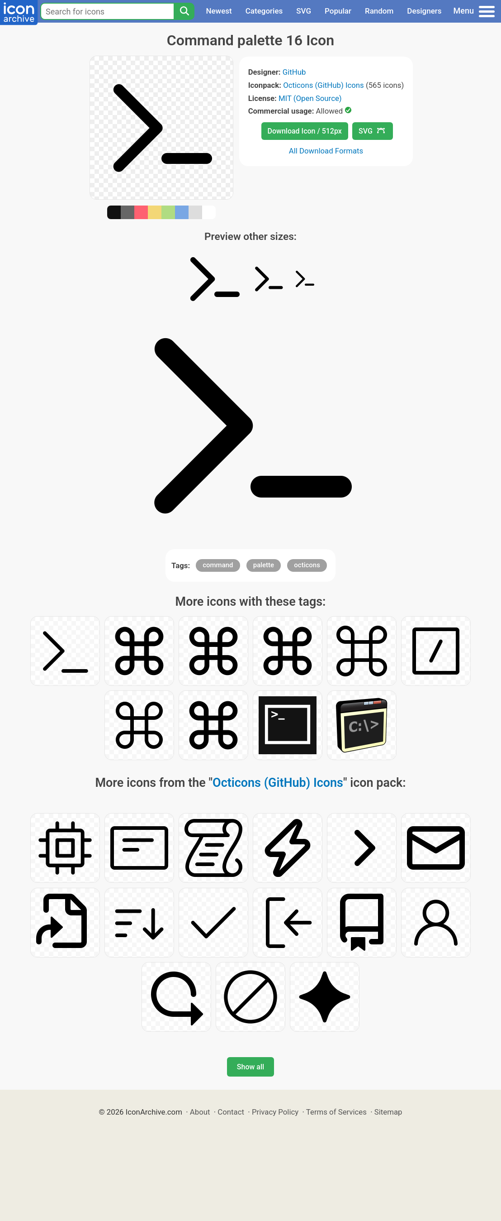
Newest (219, 10)
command (218, 565)
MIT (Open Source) (310, 98)
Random (379, 10)
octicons (307, 565)
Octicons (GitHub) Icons (323, 85)
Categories (264, 10)
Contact (230, 1111)
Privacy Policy (275, 1111)
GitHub (294, 72)
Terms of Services (336, 1111)
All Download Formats (326, 150)
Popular (338, 10)
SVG (303, 10)
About (200, 1111)
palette (263, 565)
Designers (424, 10)
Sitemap (388, 1111)
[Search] (184, 11)
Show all (250, 1067)
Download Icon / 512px (305, 131)
